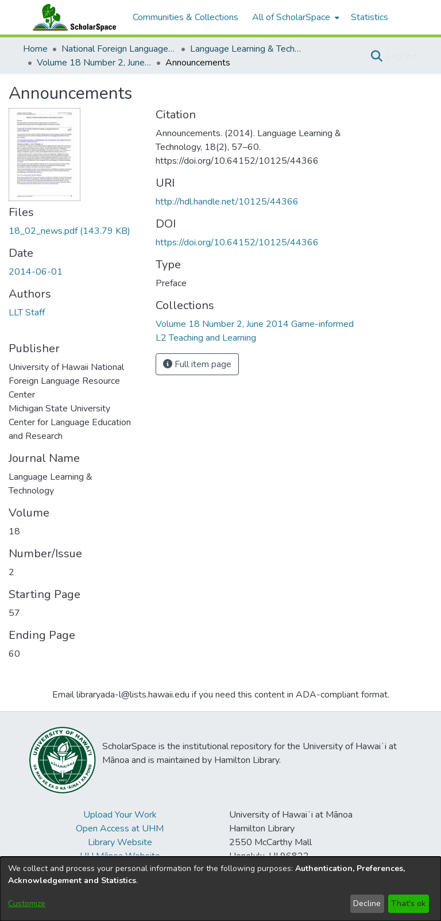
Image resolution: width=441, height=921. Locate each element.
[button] (376, 56)
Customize (26, 903)
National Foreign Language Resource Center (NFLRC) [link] (118, 49)
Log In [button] (399, 56)
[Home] (71, 17)
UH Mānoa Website (120, 856)
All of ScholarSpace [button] (291, 17)
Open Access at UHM (120, 828)
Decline (367, 903)
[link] (69, 231)
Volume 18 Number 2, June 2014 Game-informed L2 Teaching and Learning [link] (94, 62)
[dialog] (220, 889)
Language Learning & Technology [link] (247, 49)
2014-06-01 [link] (36, 271)
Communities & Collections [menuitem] (185, 17)
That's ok (408, 903)
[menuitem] (294, 17)
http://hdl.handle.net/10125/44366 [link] (227, 201)
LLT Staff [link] (27, 312)
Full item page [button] (197, 364)
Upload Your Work (120, 814)
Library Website (120, 842)
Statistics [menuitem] (369, 17)
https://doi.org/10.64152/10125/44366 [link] (237, 242)
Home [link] (35, 49)
